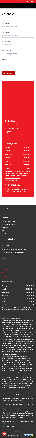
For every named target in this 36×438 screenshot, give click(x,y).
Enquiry (4, 60)
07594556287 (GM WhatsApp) (16, 192)
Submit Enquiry (8, 73)
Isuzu (3, 262)
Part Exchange (6, 269)
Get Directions (12, 180)
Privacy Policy (18, 431)
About (4, 273)
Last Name (5, 32)
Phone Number (7, 42)
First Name (5, 23)
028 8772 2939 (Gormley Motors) (17, 189)
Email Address (6, 51)
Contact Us (5, 276)
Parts (3, 266)
